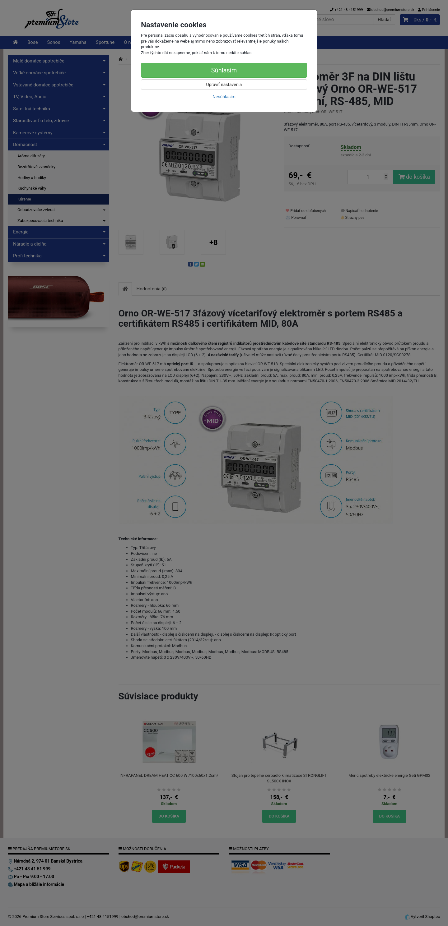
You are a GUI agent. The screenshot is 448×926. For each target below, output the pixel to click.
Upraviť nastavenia (224, 84)
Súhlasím (224, 70)
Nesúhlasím (224, 96)
